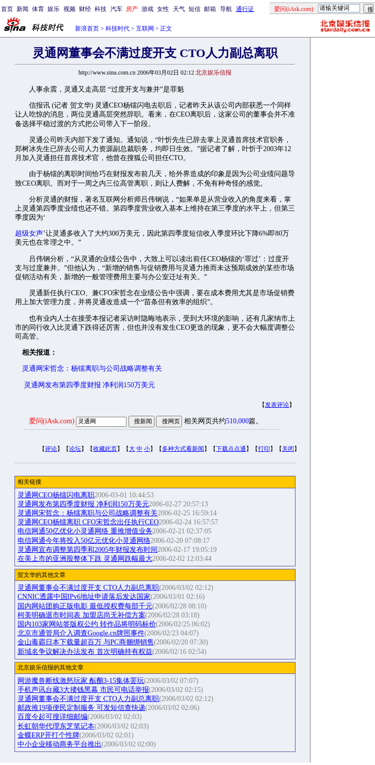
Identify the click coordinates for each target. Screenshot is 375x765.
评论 (51, 448)
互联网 (145, 28)
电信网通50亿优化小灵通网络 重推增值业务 (85, 531)
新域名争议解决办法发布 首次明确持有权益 (85, 651)
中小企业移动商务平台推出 (60, 744)
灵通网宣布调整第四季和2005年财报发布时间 (88, 549)
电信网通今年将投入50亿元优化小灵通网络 (84, 540)
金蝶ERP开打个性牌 (49, 735)
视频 (70, 9)
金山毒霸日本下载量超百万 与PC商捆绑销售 (86, 642)
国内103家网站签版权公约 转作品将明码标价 (87, 624)
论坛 (75, 448)
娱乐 (54, 9)
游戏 (148, 9)
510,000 (237, 421)
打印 (264, 448)
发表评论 (277, 404)
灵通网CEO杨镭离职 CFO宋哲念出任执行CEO (88, 522)
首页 (7, 9)
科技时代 (118, 28)
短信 (194, 9)
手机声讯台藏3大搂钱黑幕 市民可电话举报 (83, 689)
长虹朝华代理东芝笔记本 (56, 726)
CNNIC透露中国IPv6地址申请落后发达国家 (84, 596)
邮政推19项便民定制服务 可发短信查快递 (82, 707)
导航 (226, 9)
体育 (38, 9)
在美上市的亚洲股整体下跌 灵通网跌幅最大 (85, 558)
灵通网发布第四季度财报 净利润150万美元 (90, 385)
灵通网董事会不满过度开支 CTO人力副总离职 (88, 587)
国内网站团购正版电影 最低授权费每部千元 (85, 606)
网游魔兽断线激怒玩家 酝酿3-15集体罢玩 (81, 680)
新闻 (22, 9)
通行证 (245, 9)
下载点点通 (231, 448)
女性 (163, 9)
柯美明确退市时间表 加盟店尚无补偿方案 (82, 615)
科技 (100, 9)
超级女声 (29, 233)
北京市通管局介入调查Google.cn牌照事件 (81, 633)
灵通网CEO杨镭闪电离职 (56, 495)
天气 (179, 9)
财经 (85, 9)
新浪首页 (87, 28)
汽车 (116, 9)
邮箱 (210, 9)
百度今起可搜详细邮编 (53, 716)
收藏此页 (105, 448)
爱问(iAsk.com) (51, 421)
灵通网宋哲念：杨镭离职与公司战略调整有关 (92, 368)
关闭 (288, 448)
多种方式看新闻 (183, 448)
